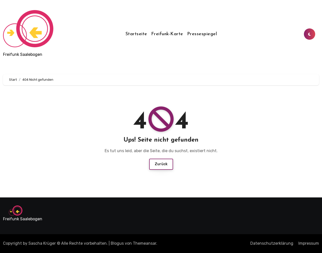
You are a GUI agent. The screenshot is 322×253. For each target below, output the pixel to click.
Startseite (136, 34)
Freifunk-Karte (167, 34)
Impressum (308, 243)
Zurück (161, 164)
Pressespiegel (202, 34)
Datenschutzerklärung (271, 243)
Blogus (117, 243)
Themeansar (144, 243)
